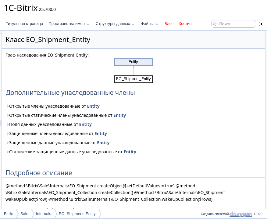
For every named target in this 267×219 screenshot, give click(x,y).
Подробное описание (217, 41)
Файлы (149, 23)
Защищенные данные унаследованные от (134, 156)
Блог (169, 23)
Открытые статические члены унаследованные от (132, 125)
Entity (169, 113)
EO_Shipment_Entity (77, 213)
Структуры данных (115, 23)
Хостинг (186, 23)
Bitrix (8, 213)
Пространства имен (68, 23)
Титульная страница (24, 23)
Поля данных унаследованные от (125, 138)
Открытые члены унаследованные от (129, 113)
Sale (24, 213)
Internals (43, 213)
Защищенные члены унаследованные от (132, 147)
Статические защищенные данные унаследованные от (119, 168)
